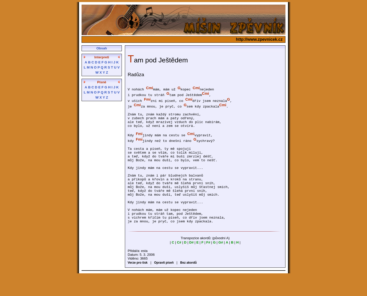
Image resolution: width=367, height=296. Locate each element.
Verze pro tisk (138, 283)
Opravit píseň (164, 283)
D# (191, 263)
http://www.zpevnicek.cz (259, 39)
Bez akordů (188, 283)
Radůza (136, 74)
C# (179, 263)
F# (208, 263)
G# (220, 263)
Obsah (101, 48)
